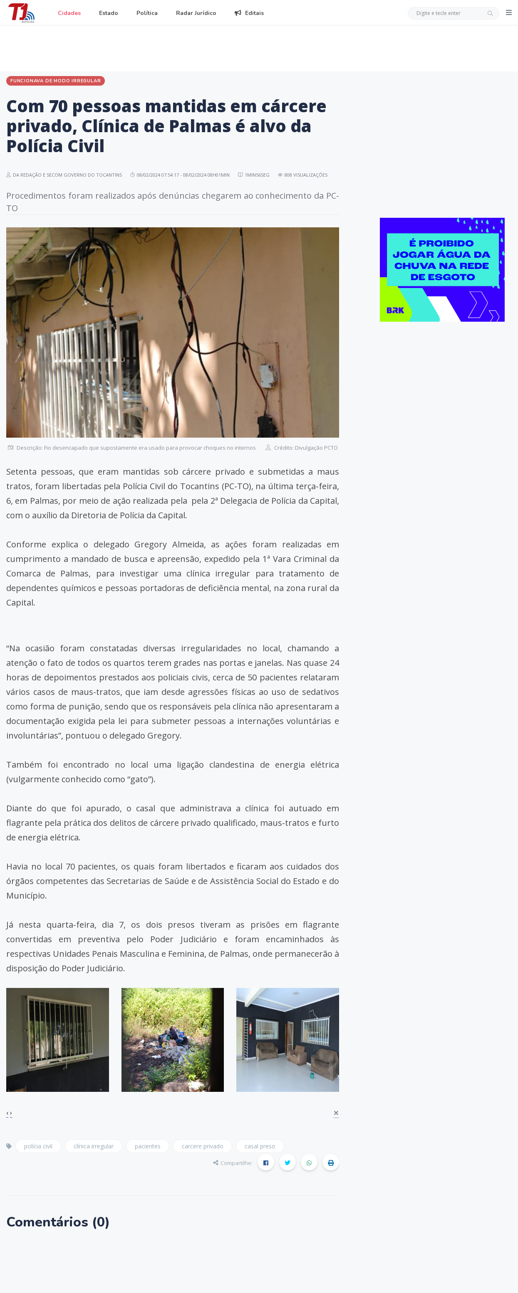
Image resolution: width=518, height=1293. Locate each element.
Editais (249, 13)
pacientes (148, 1146)
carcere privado (202, 1146)
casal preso (260, 1146)
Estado (108, 13)
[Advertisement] (259, 47)
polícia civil (38, 1146)
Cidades (69, 13)
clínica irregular (94, 1146)
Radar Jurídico (196, 13)
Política (147, 13)
